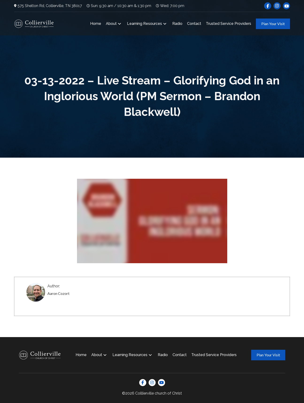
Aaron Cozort (58, 293)
